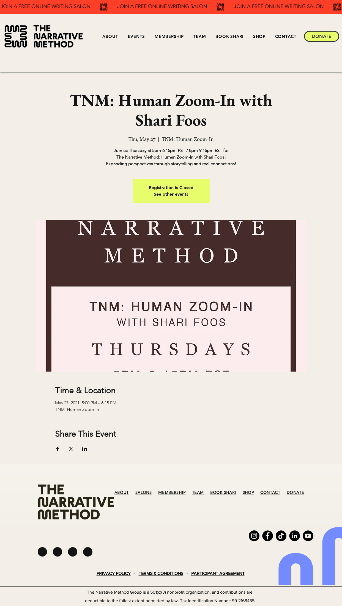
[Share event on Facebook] (57, 449)
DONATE (295, 492)
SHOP (248, 492)
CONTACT (270, 492)
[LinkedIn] (294, 535)
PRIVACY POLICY (114, 573)
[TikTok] (281, 535)
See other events (171, 194)
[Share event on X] (71, 449)
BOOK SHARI (223, 492)
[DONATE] (321, 36)
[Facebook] (267, 535)
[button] (136, 36)
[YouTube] (308, 535)
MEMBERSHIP (171, 492)
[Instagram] (254, 535)
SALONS (143, 492)
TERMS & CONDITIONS (161, 573)
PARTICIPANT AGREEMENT (218, 573)
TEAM (198, 492)
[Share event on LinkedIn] (84, 449)
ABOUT (121, 492)
